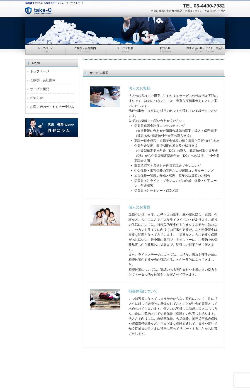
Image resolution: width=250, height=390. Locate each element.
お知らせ (165, 50)
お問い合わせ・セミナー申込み (205, 50)
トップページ (45, 50)
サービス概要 (125, 50)
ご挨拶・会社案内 (43, 80)
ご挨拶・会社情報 (85, 50)
